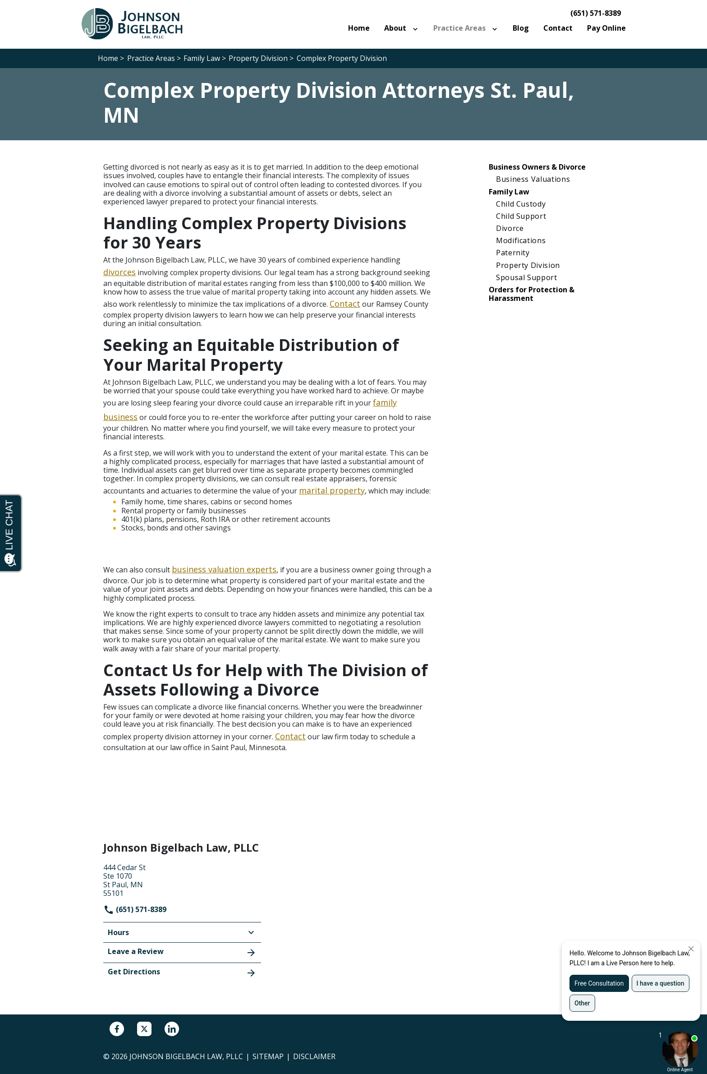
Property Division (528, 265)
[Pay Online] (606, 28)
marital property (332, 490)
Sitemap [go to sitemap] (268, 1056)
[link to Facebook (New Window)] (117, 1029)
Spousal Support (526, 277)
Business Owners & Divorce (537, 167)
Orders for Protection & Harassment (531, 294)
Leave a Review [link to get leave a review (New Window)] (182, 952)
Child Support (521, 216)
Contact (345, 303)
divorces (119, 272)
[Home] (359, 28)
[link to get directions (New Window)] (182, 879)
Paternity (513, 253)
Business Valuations (533, 179)
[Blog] (521, 28)
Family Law (509, 192)
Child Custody (521, 204)
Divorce (509, 228)
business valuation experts (224, 569)
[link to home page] (137, 23)
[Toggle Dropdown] (417, 28)
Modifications (521, 240)
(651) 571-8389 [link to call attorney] (595, 13)
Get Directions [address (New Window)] (182, 972)
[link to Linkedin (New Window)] (172, 1029)
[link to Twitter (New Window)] (144, 1029)
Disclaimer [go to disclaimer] (314, 1056)
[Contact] (558, 28)
